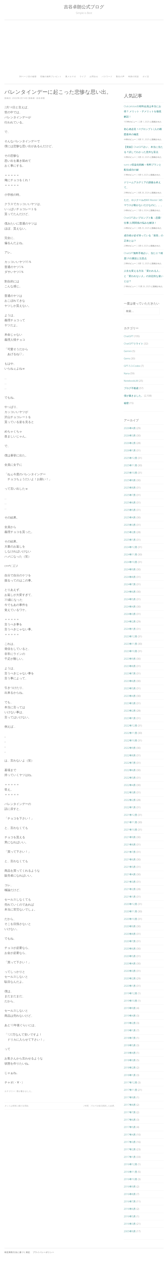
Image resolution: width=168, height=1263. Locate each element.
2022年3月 (130, 792)
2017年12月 (130, 1082)
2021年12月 (130, 814)
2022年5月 (130, 777)
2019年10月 (130, 1000)
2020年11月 (130, 911)
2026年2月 (130, 443)
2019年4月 (130, 1015)
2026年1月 (130, 450)
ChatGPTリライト (133, 343)
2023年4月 (130, 695)
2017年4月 (130, 1134)
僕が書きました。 (24, 1091)
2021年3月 (130, 881)
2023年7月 (130, 673)
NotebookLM (131, 380)
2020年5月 (130, 956)
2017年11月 (130, 1089)
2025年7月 (130, 495)
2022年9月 (130, 747)
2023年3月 (130, 703)
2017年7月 (130, 1112)
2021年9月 (130, 837)
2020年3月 (130, 970)
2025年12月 (130, 458)
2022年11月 (130, 732)
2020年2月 (130, 978)
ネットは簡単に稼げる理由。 (17, 1105)
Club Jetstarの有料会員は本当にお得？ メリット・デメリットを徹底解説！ (142, 111)
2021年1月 (130, 896)
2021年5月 (130, 866)
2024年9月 (130, 569)
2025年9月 (130, 480)
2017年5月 (130, 1127)
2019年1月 (130, 1030)
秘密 (126, 403)
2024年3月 (130, 614)
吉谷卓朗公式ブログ (84, 7)
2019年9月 (130, 1008)
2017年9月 (130, 1097)
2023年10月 (130, 651)
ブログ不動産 (131, 388)
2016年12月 (130, 1164)
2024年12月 (130, 547)
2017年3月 (130, 1142)
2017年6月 (130, 1119)
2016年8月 (130, 1194)
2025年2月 (130, 532)
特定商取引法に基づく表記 (17, 1252)
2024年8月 (130, 576)
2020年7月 (130, 941)
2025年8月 (130, 487)
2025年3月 (130, 524)
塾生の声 (120, 76)
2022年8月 (130, 755)
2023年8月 (130, 666)
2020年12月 (130, 904)
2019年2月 (130, 1023)
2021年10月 (130, 829)
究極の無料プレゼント (51, 76)
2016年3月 (130, 1223)
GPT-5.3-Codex (132, 365)
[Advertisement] (84, 49)
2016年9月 (130, 1186)
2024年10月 (130, 562)
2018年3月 (130, 1060)
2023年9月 (130, 658)
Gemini (128, 351)
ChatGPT (129, 336)
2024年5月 (130, 599)
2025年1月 (130, 539)
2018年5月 (130, 1045)
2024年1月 (130, 628)
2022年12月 (130, 725)
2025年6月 (130, 502)
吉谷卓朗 (40, 98)
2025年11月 (130, 465)
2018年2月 (130, 1067)
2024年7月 (130, 584)
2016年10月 (130, 1179)
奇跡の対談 (133, 76)
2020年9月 (130, 926)
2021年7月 (130, 851)
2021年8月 (130, 844)
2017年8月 (130, 1104)
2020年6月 (130, 948)
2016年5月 (130, 1216)
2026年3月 (130, 435)
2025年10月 (130, 472)
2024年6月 (130, 591)
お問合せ (94, 76)
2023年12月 (130, 636)
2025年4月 (130, 517)
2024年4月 (130, 606)
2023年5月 (130, 688)
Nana (127, 373)
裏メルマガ (70, 76)
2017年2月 (130, 1149)
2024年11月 (130, 554)
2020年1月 (130, 985)
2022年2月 (130, 800)
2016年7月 (130, 1201)
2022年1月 (130, 807)
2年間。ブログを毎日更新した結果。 (99, 1105)
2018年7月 (130, 1037)
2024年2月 (130, 621)
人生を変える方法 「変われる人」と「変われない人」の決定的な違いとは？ (143, 276)
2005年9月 (130, 1231)
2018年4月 (130, 1052)
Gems (127, 358)
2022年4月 (130, 785)
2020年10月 (130, 918)
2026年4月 (130, 428)
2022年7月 (130, 762)
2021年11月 (130, 822)
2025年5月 (130, 509)
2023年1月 (130, 718)
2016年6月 (130, 1208)
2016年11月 (130, 1171)
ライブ (83, 76)
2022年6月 (130, 770)
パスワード (107, 76)
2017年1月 (130, 1156)
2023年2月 (130, 710)
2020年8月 (130, 933)
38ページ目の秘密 (28, 76)
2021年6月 (130, 859)
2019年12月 (130, 993)
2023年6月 (130, 681)
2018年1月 (130, 1075)
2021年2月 (130, 889)
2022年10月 (130, 740)
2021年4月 (130, 874)
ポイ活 (146, 76)
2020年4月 (130, 963)
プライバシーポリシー (43, 1252)
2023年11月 (130, 643)
